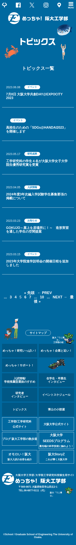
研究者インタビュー (19, 394)
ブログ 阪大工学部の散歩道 (19, 438)
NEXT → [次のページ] (60, 297)
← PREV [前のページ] (44, 293)
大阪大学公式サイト (56, 424)
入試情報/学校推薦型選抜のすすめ (19, 380)
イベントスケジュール (56, 394)
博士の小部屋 (56, 409)
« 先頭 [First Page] (29, 293)
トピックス (20, 409)
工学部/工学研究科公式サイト (19, 424)
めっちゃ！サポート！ (19, 365)
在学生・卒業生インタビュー (56, 380)
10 (42, 297)
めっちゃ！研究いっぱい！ (20, 350)
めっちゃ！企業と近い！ (56, 350)
